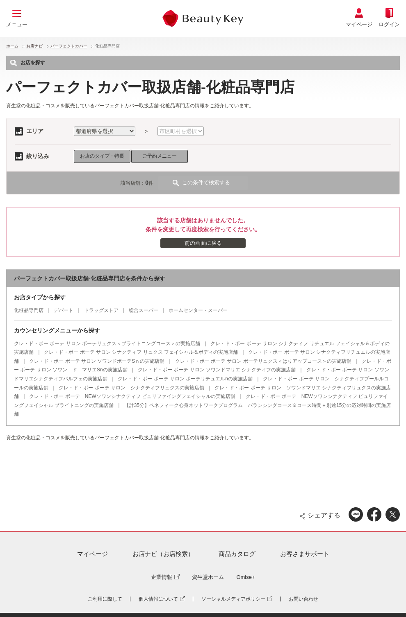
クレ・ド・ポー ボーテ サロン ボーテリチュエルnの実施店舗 (185, 379)
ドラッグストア (101, 310)
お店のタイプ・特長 (102, 156)
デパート (63, 310)
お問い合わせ (303, 599)
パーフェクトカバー (68, 46)
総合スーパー (143, 310)
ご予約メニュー (159, 156)
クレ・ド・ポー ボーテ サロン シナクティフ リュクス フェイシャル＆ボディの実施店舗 (141, 352)
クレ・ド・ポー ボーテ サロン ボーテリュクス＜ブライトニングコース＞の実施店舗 (107, 343)
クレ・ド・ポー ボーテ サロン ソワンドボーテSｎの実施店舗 (96, 361)
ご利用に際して (105, 599)
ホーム (12, 46)
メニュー (16, 24)
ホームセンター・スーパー (198, 310)
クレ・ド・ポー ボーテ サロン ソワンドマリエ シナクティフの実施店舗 (217, 370)
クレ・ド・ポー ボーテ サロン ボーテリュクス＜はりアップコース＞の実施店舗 (263, 361)
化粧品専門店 (28, 310)
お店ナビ (34, 46)
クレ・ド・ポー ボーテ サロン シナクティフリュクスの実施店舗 (131, 388)
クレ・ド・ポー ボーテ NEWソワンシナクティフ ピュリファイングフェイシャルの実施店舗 (132, 396)
